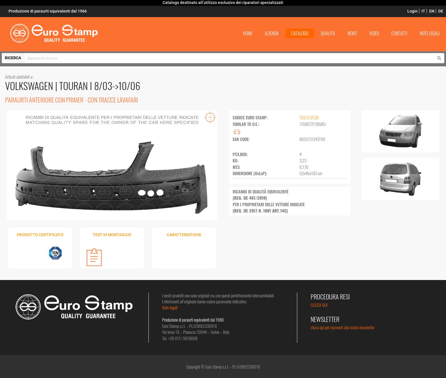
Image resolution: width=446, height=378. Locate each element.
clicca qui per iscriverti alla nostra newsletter (343, 327)
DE (440, 11)
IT (423, 11)
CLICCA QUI (319, 305)
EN (431, 11)
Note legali (169, 307)
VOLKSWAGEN (30, 85)
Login (412, 11)
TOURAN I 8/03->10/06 (99, 85)
